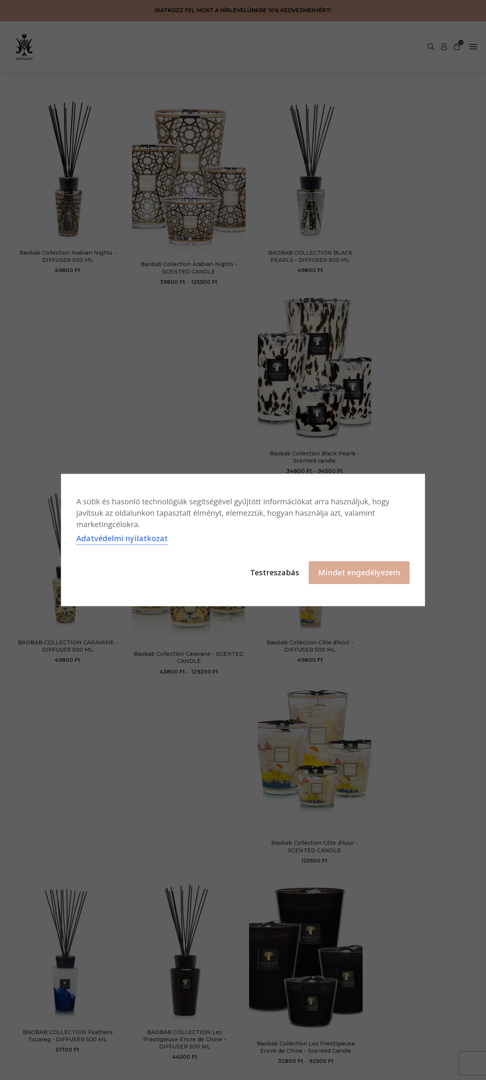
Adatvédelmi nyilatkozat (122, 538)
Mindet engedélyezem (359, 572)
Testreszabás (274, 572)
